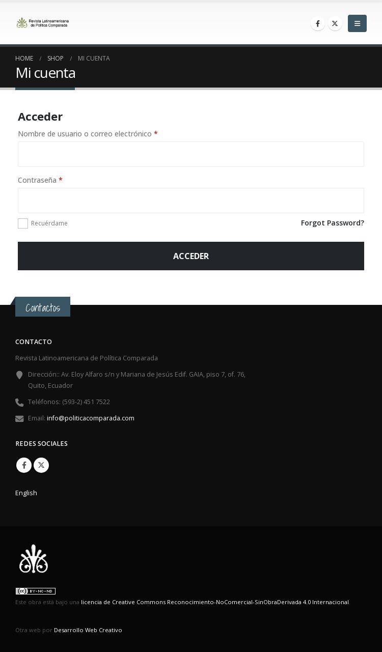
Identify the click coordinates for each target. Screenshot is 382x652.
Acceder (191, 256)
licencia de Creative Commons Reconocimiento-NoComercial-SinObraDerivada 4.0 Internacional (215, 602)
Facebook (24, 465)
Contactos (42, 307)
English (26, 493)
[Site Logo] (43, 23)
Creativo (110, 630)
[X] (335, 23)
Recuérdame (49, 223)
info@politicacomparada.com (90, 418)
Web (91, 630)
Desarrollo (69, 630)
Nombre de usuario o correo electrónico (106, 133)
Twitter (41, 465)
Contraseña (59, 180)
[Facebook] (318, 23)
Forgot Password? (332, 223)
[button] (357, 23)
